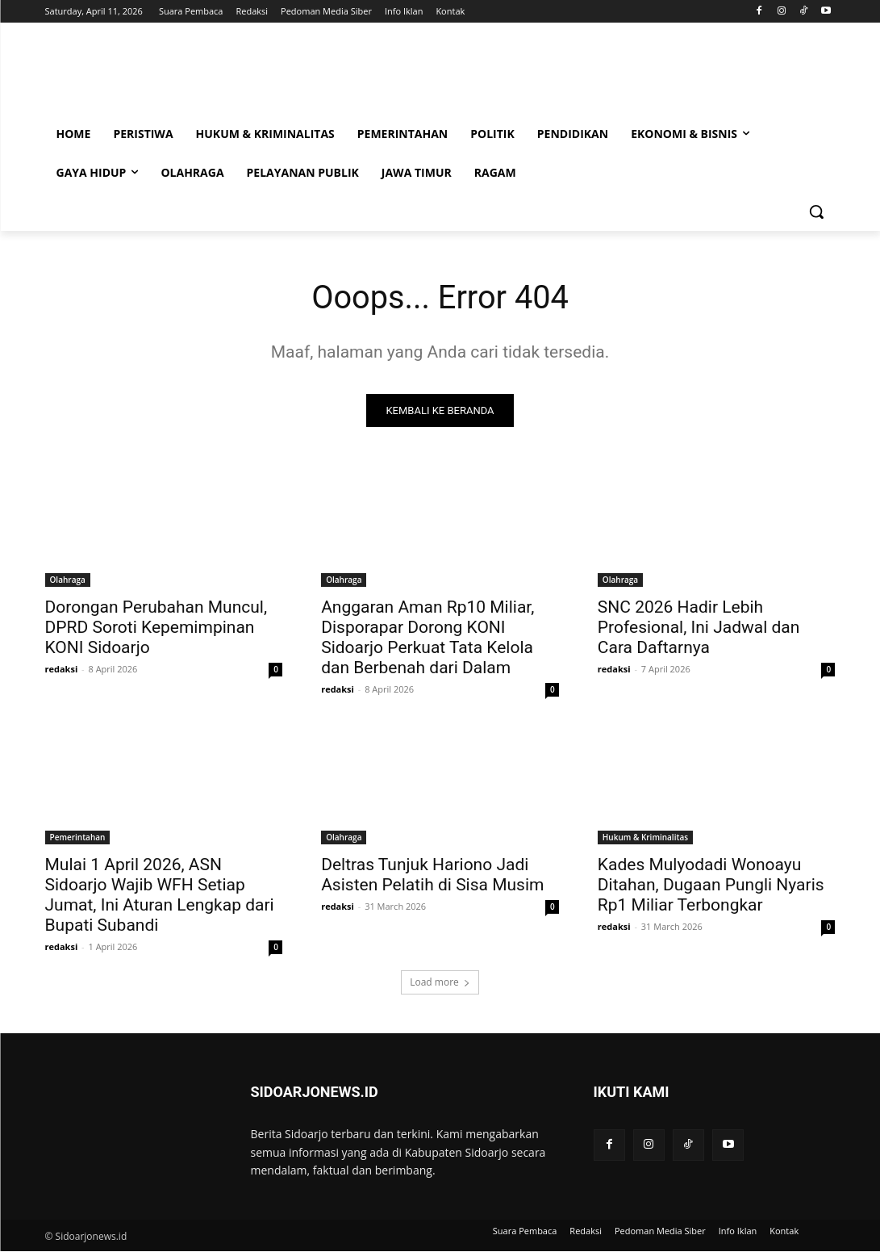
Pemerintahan (78, 837)
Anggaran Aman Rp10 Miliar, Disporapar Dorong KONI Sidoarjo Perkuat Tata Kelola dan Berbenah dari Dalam (427, 637)
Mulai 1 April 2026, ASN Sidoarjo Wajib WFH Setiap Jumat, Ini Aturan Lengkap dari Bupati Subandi (159, 895)
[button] (816, 211)
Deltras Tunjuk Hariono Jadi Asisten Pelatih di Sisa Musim (432, 874)
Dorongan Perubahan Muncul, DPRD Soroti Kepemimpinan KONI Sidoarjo (156, 627)
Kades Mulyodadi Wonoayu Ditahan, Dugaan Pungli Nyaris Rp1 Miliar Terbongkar (711, 885)
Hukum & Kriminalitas (645, 837)
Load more (440, 982)
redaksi (61, 669)
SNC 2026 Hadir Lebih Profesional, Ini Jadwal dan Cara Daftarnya (699, 627)
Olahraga (67, 579)
